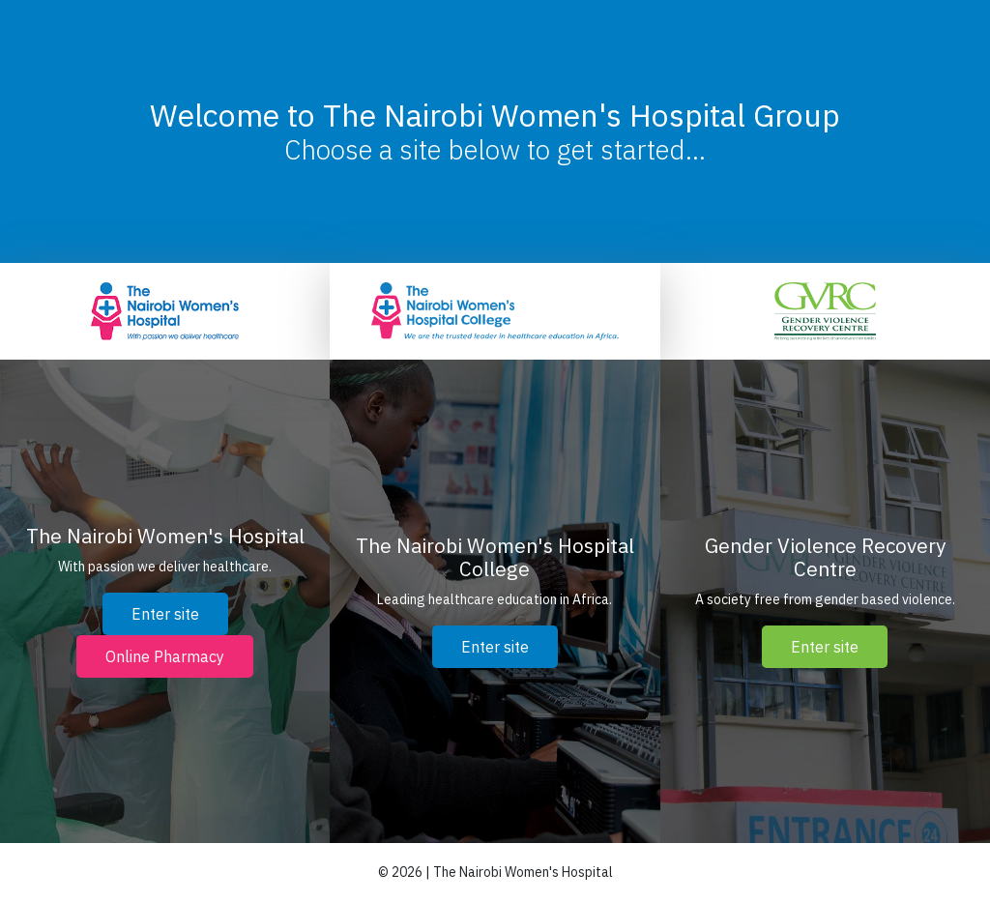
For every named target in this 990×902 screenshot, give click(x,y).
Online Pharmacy (164, 656)
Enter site (165, 614)
